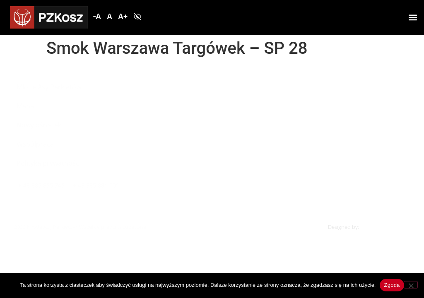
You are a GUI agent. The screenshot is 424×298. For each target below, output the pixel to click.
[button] (97, 16)
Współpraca (35, 144)
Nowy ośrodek (39, 125)
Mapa (25, 106)
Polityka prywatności (49, 163)
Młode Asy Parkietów (49, 86)
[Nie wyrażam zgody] (411, 284)
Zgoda (392, 285)
